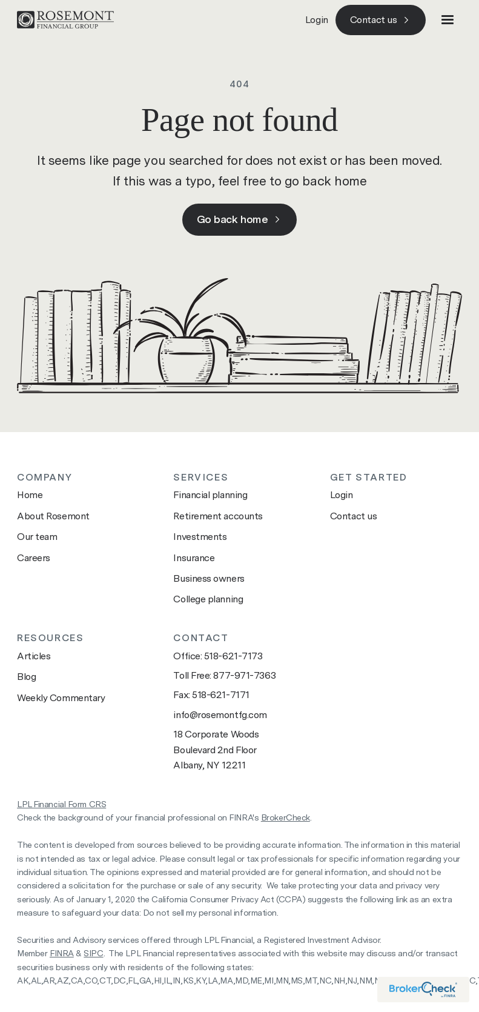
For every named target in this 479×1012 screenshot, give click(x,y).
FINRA (62, 953)
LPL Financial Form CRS (61, 804)
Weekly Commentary (61, 698)
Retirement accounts (217, 516)
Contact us (353, 516)
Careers (33, 558)
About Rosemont (53, 516)
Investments (199, 536)
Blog (26, 676)
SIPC (93, 953)
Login (316, 19)
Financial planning (210, 495)
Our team (37, 536)
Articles (33, 656)
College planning (208, 599)
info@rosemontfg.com (219, 715)
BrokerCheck (285, 817)
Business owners (208, 578)
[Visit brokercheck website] (423, 989)
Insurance (193, 558)
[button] (447, 20)
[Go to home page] (65, 19)
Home (29, 495)
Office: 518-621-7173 (217, 656)
